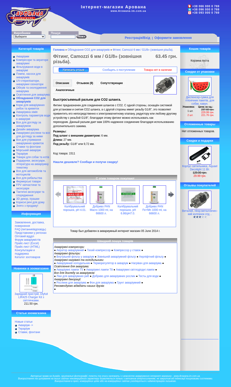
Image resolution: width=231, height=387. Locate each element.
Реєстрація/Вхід (137, 38)
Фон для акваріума (102, 282)
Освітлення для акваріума (33, 94)
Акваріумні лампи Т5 (70, 269)
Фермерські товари (28, 181)
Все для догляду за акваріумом (28, 124)
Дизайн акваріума (27, 129)
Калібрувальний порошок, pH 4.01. (74, 208)
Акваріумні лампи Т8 (99, 269)
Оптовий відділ (24, 236)
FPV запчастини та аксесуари (28, 186)
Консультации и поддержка (25, 252)
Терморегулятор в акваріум (110, 263)
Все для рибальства (29, 178)
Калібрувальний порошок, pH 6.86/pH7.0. (128, 210)
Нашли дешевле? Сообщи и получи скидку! (85, 162)
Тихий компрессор (99, 250)
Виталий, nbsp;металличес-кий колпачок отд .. (199, 212)
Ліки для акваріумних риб (73, 276)
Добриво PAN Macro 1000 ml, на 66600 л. (101, 210)
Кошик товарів (200, 48)
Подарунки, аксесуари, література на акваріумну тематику (32, 164)
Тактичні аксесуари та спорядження (30, 193)
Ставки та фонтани (28, 146)
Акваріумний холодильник (73, 263)
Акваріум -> (25, 325)
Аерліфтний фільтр (151, 256)
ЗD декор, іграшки (27, 198)
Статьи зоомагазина (31, 313)
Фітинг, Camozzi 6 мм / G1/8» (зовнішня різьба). (143, 49)
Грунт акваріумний (128, 282)
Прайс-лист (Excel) (27, 243)
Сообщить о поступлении (119, 70)
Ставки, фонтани (29, 332)
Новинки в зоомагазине (31, 268)
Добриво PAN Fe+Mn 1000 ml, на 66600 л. (155, 210)
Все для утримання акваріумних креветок (30, 141)
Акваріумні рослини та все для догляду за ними (33, 134)
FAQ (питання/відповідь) (30, 229)
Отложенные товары (199, 124)
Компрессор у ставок (127, 250)
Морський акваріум (28, 150)
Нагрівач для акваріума (146, 263)
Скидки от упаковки (200, 71)
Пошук (56, 33)
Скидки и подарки (199, 140)
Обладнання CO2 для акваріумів (89, 49)
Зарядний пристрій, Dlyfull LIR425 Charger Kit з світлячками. (31, 297)
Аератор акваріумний (70, 250)
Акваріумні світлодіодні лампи (135, 269)
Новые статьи (24, 321)
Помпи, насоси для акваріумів (28, 75)
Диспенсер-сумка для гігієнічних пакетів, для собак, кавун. (199, 100)
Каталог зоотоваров (27, 257)
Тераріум (22, 153)
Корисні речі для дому (30, 202)
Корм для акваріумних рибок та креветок (30, 106)
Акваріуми (22, 56)
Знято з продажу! (27, 205)
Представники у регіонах (30, 232)
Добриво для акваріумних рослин (113, 276)
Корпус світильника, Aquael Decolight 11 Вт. (199, 168)
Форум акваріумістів (27, 239)
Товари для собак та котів (32, 157)
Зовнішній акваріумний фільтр (116, 256)
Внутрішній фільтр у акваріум (75, 256)
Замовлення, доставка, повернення (30, 224)
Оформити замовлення (173, 38)
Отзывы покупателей (200, 185)
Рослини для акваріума (71, 282)
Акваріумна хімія (26, 112)
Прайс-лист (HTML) (27, 246)
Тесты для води (148, 276)
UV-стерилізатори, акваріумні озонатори (29, 82)
